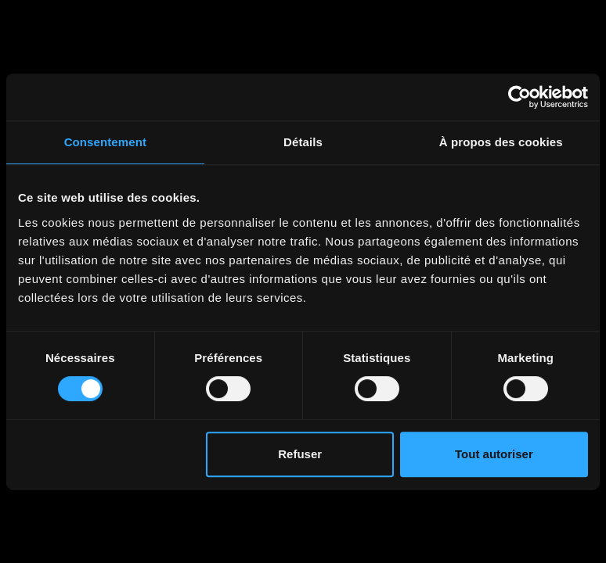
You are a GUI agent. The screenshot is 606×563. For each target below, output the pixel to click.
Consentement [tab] (105, 142)
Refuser (300, 454)
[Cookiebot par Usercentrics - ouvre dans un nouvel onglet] (519, 97)
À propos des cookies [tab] (501, 142)
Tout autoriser (494, 454)
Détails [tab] (303, 142)
